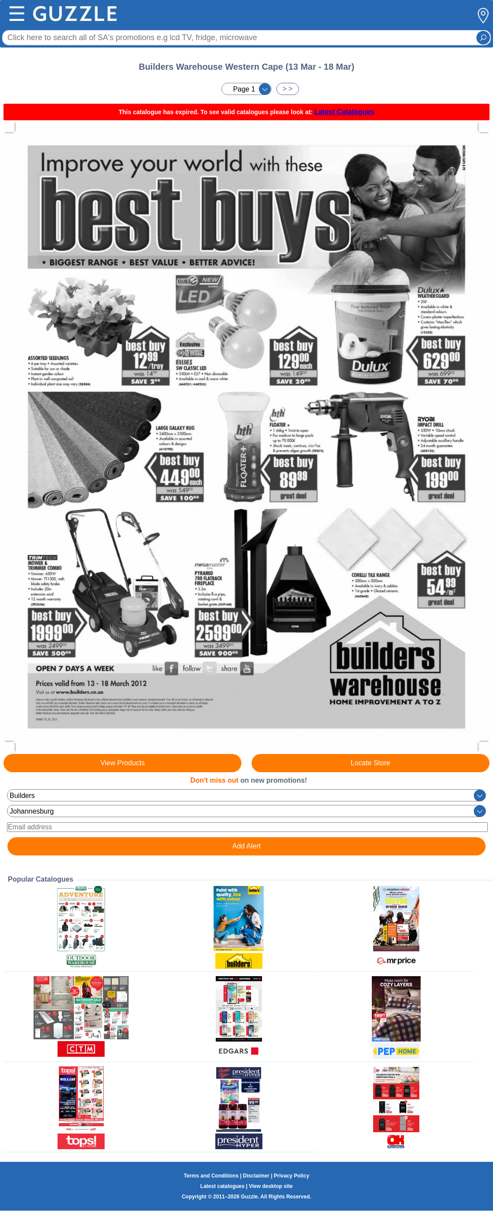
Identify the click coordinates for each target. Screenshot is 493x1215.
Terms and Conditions (211, 1176)
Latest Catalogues (344, 111)
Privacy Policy (291, 1176)
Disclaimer (256, 1176)
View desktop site (270, 1186)
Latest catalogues (223, 1186)
